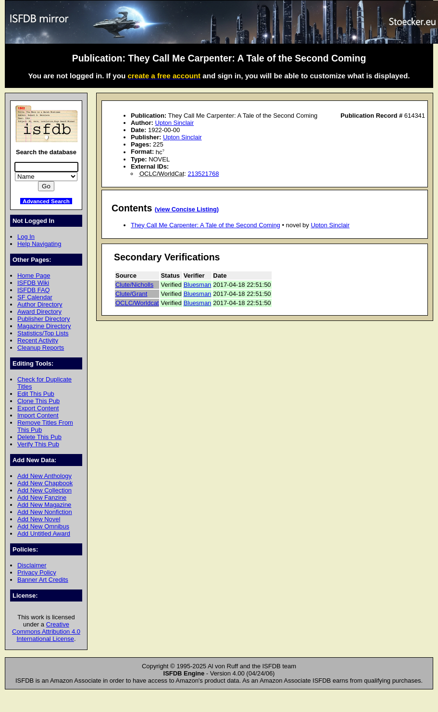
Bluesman (198, 284)
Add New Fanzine (41, 497)
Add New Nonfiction (44, 512)
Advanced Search (46, 201)
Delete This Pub (39, 437)
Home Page (33, 275)
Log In (26, 236)
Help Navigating (39, 243)
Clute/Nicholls (134, 284)
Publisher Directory (43, 318)
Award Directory (39, 311)
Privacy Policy (36, 572)
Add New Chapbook (45, 483)
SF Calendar (34, 297)
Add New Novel (38, 519)
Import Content (38, 415)
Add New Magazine (44, 504)
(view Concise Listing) (187, 209)
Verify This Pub (38, 444)
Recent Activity (37, 340)
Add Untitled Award (43, 533)
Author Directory (40, 304)
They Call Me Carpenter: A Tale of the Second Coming (205, 225)
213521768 (203, 173)
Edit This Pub (35, 393)
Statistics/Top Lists (43, 333)
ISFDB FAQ (33, 290)
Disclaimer (31, 565)
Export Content (38, 408)
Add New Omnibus (43, 526)
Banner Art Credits (42, 579)
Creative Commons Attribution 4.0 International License (46, 631)
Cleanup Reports (40, 347)
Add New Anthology (44, 475)
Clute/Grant (131, 293)
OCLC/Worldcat (137, 303)
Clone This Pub (38, 401)
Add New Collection (44, 490)
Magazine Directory (44, 326)
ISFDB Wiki (33, 282)
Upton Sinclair (174, 122)
